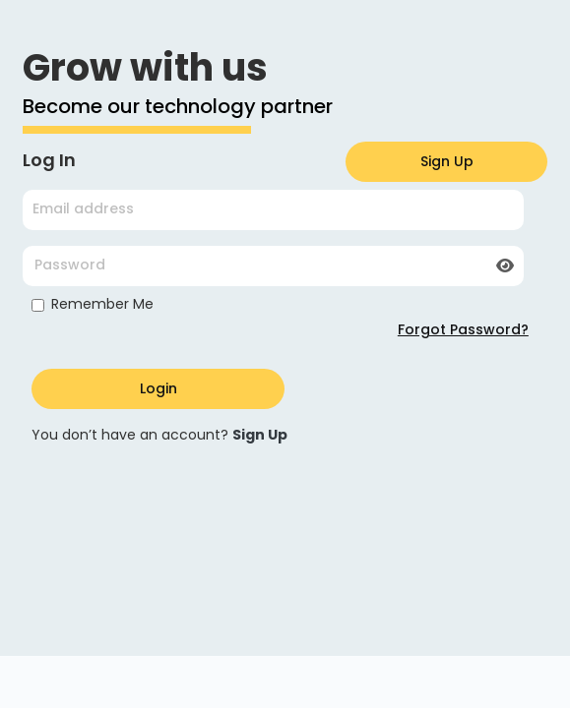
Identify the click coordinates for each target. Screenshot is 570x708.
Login (158, 388)
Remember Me (102, 304)
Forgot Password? (463, 329)
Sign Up (447, 161)
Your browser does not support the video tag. (285, 566)
